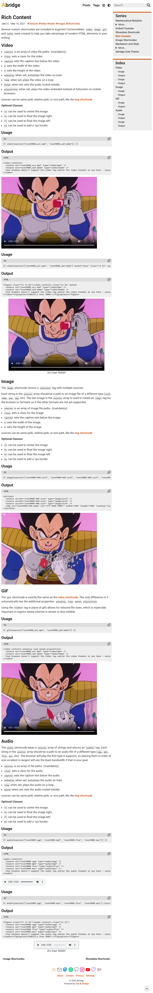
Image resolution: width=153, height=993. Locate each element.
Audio (52, 23)
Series (121, 16)
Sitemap (90, 975)
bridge (10, 5)
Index (120, 63)
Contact (70, 975)
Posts (87, 5)
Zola (77, 983)
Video (43, 23)
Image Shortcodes (126, 40)
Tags (96, 5)
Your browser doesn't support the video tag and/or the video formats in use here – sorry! (49, 213)
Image (119, 87)
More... (122, 24)
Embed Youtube (124, 28)
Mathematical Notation (128, 20)
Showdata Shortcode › (98, 958)
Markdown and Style (127, 43)
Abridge (85, 983)
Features (33, 23)
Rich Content (16, 17)
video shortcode (68, 597)
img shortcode (83, 99)
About (60, 975)
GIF (117, 98)
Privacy (80, 975)
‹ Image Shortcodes (13, 958)
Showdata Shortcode (127, 32)
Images (61, 23)
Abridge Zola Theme (127, 51)
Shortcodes (74, 23)
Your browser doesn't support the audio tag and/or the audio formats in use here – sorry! (23, 882)
